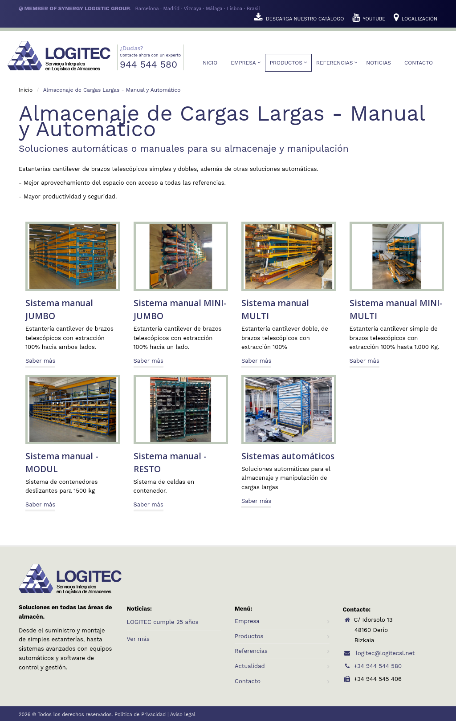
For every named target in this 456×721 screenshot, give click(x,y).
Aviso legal (182, 714)
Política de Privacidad (140, 714)
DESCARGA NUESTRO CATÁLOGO (300, 19)
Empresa (243, 63)
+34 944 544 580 (372, 666)
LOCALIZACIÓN (415, 19)
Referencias (334, 63)
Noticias (378, 63)
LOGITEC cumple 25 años (163, 622)
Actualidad (250, 666)
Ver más (138, 639)
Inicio (209, 63)
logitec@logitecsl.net (379, 653)
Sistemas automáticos (287, 456)
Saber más (40, 360)
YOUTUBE (369, 19)
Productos (286, 63)
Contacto (418, 63)
